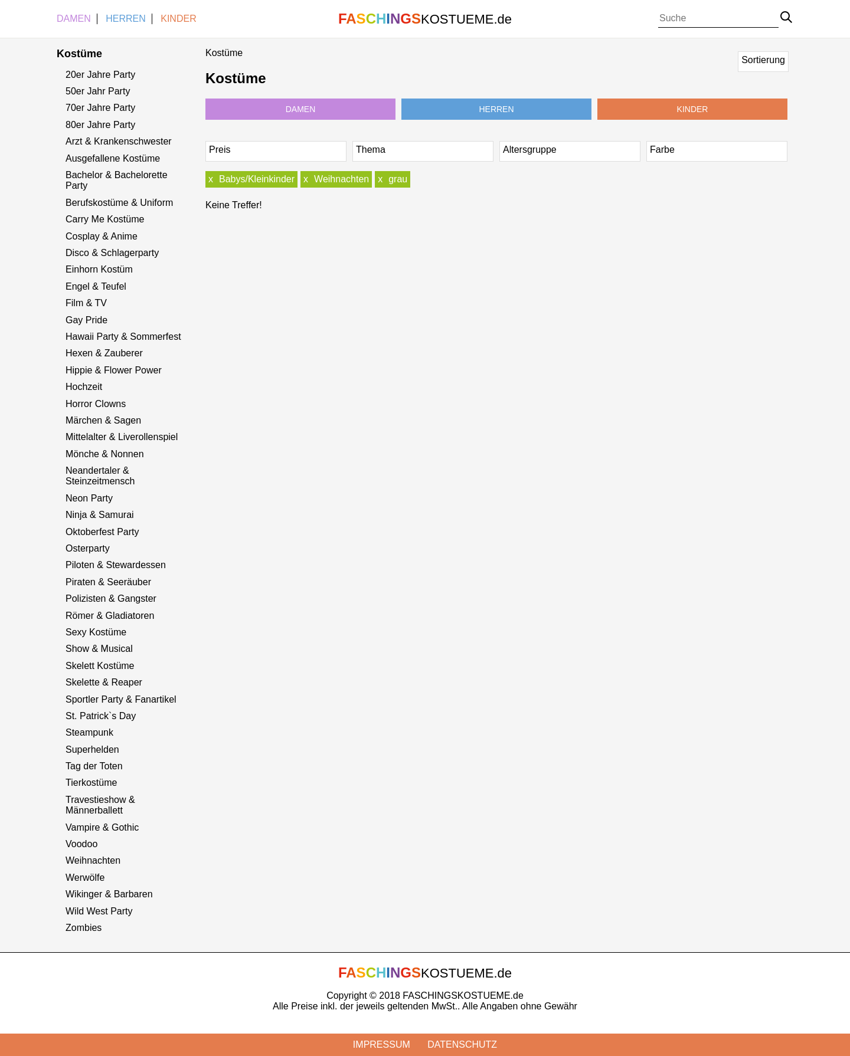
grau (397, 179)
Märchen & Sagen (103, 420)
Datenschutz (462, 1044)
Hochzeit (84, 387)
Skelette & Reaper (104, 682)
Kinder (178, 19)
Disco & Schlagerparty (112, 253)
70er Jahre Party (100, 108)
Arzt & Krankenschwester (119, 141)
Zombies (84, 928)
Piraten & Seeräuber (108, 582)
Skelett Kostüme (100, 666)
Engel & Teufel (96, 286)
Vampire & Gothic (102, 827)
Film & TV (86, 303)
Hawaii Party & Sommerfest (123, 337)
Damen (74, 19)
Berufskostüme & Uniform (119, 203)
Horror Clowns (96, 404)
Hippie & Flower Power (114, 370)
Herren (126, 19)
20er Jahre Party (100, 75)
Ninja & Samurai (100, 515)
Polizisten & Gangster (111, 598)
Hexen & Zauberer (104, 353)
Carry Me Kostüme (105, 219)
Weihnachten (93, 860)
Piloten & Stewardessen (116, 565)
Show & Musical (99, 649)
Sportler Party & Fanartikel (121, 699)
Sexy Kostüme (96, 632)
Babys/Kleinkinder (257, 179)
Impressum (381, 1044)
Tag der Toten (94, 766)
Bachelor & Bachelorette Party (117, 180)
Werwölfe (85, 878)
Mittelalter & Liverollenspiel (122, 437)
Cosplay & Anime (102, 236)
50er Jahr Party (98, 91)
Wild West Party (99, 911)
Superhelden (92, 750)
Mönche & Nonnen (105, 454)
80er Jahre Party (100, 125)
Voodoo (81, 844)
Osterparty (88, 548)
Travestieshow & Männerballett (100, 805)
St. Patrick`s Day (101, 716)
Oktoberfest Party (102, 532)
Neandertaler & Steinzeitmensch (100, 475)
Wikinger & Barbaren (109, 894)
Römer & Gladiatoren (110, 616)
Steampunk (89, 732)
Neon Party (89, 498)
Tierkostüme (91, 783)
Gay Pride (86, 320)
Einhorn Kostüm (99, 269)
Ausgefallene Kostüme (113, 158)
